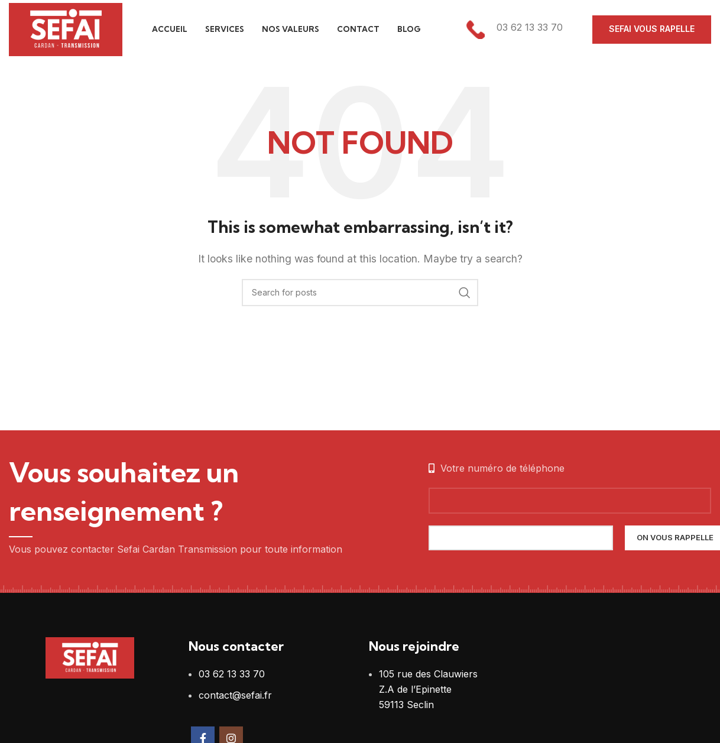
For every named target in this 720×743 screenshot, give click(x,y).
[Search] (360, 292)
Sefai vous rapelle (652, 29)
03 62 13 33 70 (232, 674)
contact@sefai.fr (235, 695)
